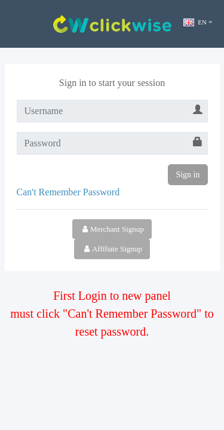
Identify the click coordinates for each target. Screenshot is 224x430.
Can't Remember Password (68, 192)
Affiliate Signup (112, 248)
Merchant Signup (112, 229)
